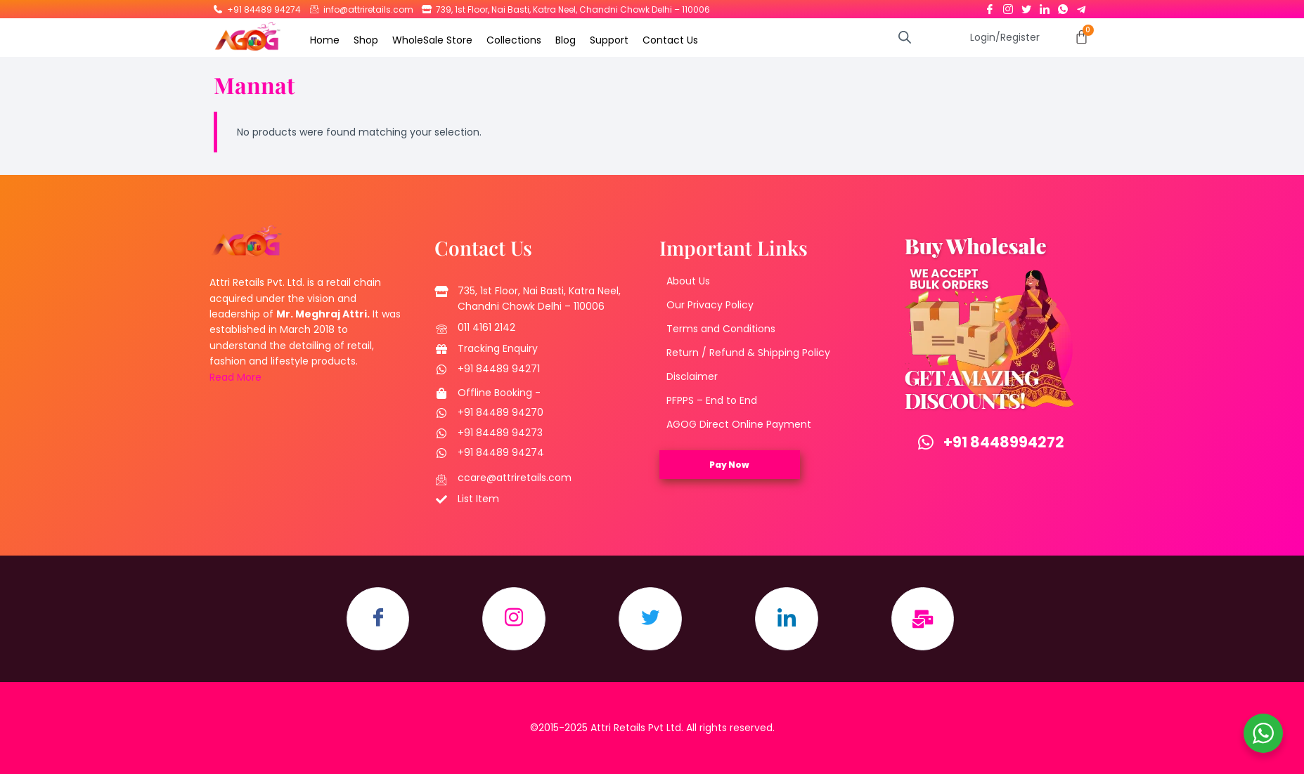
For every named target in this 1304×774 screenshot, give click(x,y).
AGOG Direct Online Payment (738, 424)
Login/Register (1005, 37)
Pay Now (729, 465)
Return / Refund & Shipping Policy (748, 353)
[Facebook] (989, 6)
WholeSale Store (432, 40)
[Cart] (1081, 37)
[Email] (923, 618)
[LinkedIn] (1044, 6)
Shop (366, 40)
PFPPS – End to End (711, 400)
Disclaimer (692, 376)
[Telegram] (1081, 6)
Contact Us (670, 40)
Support (609, 40)
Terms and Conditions (720, 329)
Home (325, 40)
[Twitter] (1026, 6)
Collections (513, 40)
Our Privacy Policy (710, 305)
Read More (235, 377)
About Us (688, 281)
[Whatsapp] (1063, 6)
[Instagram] (1008, 6)
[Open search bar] (905, 37)
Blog (565, 40)
